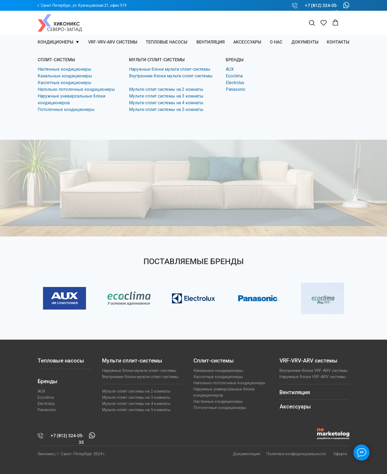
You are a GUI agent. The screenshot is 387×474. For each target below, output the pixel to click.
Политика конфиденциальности (296, 453)
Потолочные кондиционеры (66, 109)
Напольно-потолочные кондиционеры (76, 89)
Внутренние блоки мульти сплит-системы (171, 75)
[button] (312, 22)
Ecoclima (234, 75)
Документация (246, 453)
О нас (276, 42)
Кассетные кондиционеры (64, 82)
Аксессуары (247, 42)
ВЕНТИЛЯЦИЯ (210, 42)
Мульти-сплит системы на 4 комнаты (166, 102)
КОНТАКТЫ (338, 42)
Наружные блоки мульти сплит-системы (169, 69)
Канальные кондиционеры (65, 75)
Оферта (340, 453)
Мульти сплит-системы (132, 360)
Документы (304, 42)
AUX (230, 69)
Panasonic (235, 89)
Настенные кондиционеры (64, 69)
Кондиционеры (55, 42)
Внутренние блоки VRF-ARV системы (314, 370)
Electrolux (235, 82)
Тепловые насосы (166, 42)
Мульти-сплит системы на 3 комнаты (166, 96)
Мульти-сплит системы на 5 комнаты (166, 109)
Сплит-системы (214, 360)
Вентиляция (295, 392)
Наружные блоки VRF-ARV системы (313, 376)
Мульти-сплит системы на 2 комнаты (166, 89)
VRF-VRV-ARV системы (112, 42)
